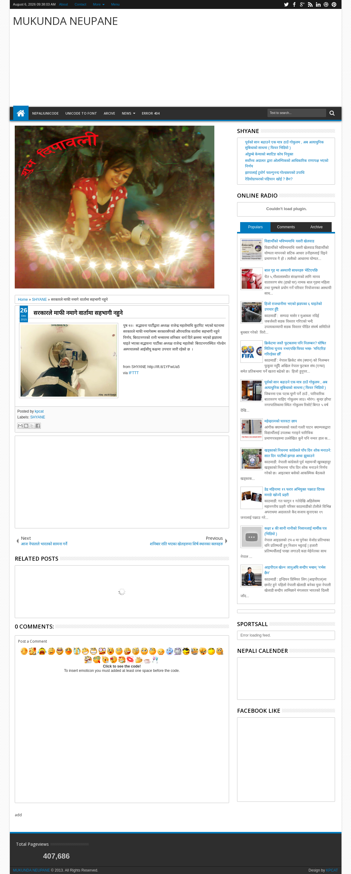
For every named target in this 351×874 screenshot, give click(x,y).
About (63, 4)
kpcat (39, 411)
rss (310, 4)
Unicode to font (81, 113)
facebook (294, 4)
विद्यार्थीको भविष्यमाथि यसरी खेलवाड (289, 241)
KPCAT (332, 870)
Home (21, 113)
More (97, 4)
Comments (286, 227)
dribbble (326, 4)
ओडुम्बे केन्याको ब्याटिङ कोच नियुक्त (269, 154)
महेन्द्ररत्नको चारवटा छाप (280, 421)
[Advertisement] (248, 58)
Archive (316, 227)
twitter (286, 4)
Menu (115, 4)
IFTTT (134, 373)
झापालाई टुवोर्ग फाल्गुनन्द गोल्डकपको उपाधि (274, 172)
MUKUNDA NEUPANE (65, 21)
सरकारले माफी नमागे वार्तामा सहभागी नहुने (78, 312)
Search (331, 113)
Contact (80, 4)
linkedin (318, 4)
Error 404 (150, 113)
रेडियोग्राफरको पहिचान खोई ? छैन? (269, 179)
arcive (109, 113)
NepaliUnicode (45, 113)
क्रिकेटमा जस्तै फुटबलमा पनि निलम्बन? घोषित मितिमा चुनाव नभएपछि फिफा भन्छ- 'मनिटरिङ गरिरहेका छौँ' (295, 348)
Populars (255, 227)
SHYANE (37, 417)
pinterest (334, 4)
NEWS (126, 113)
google (302, 4)
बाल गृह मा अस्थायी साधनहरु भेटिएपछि (291, 270)
